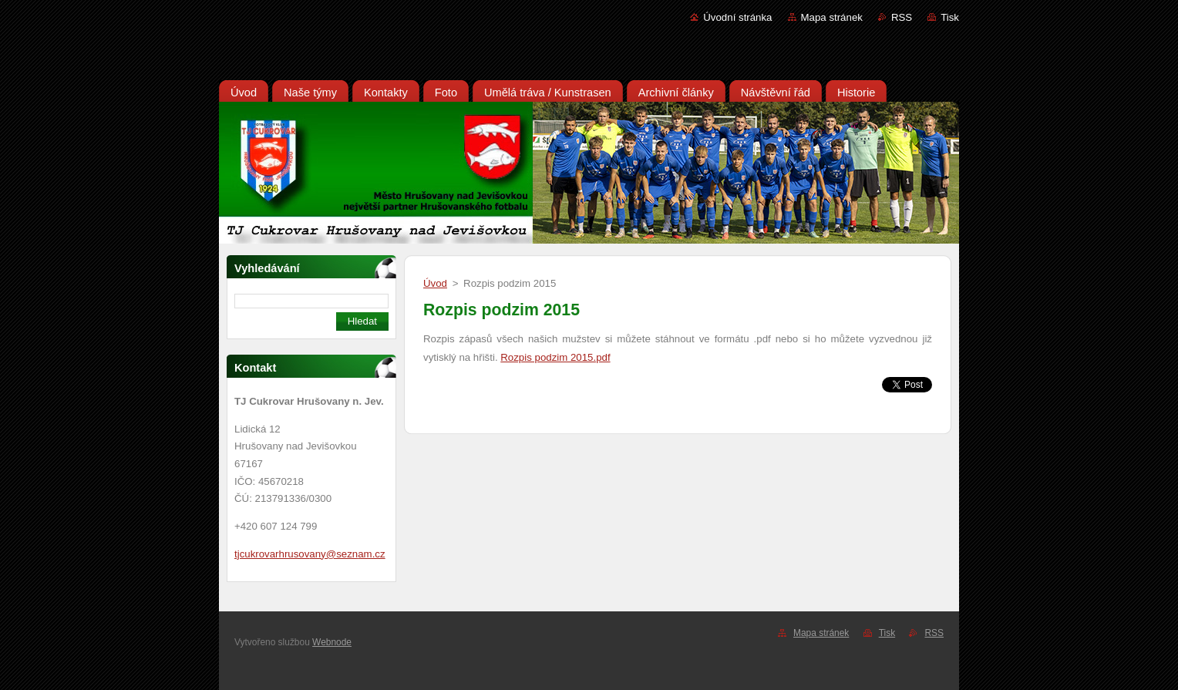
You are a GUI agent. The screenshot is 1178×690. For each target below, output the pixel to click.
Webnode (332, 642)
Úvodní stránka (737, 17)
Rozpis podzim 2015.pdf (555, 357)
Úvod (435, 283)
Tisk (950, 17)
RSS (901, 17)
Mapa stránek (832, 17)
